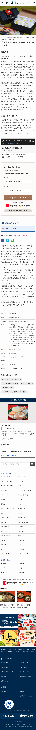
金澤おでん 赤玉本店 (27, 383)
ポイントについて (5, 676)
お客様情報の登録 (23, 662)
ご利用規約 (21, 691)
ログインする (4, 662)
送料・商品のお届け (24, 672)
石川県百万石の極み (8, 387)
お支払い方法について (7, 672)
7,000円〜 (21, 568)
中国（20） (4, 549)
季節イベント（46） (23, 554)
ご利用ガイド (4, 667)
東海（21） (21, 540)
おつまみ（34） (22, 526)
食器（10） (4, 522)
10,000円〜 (4, 572)
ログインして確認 (16, 349)
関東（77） (21, 535)
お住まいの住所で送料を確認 (10, 143)
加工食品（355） (5, 490)
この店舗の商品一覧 (10, 428)
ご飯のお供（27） (5, 526)
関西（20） (4, 545)
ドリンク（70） (5, 495)
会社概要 (3, 691)
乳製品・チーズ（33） (7, 504)
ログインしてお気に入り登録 (18, 211)
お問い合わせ (4, 681)
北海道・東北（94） (6, 535)
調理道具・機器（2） (6, 517)
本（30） (20, 513)
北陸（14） (21, 545)
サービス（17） (22, 517)
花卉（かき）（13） (23, 522)
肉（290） (21, 481)
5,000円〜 (3, 568)
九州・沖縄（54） (5, 554)
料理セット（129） (23, 495)
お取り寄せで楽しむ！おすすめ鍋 (11, 379)
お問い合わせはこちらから (24, 235)
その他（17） (4, 499)
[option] (8, 600)
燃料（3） (3, 513)
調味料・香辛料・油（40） (8, 508)
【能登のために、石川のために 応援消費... (14, 392)
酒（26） (20, 504)
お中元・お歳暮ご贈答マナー (26, 676)
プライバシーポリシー (7, 696)
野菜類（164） (22, 476)
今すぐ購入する (18, 197)
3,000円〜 (21, 563)
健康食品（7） (22, 508)
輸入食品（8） (5, 531)
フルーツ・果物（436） (7, 481)
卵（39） (20, 499)
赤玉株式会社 (12, 313)
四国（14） (21, 549)
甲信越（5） (4, 540)
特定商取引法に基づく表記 (25, 696)
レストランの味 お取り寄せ (10, 383)
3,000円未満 (4, 563)
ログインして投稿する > (10, 455)
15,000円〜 (21, 572)
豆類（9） (21, 486)
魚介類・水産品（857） (7, 486)
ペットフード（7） (23, 531)
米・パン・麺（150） (6, 476)
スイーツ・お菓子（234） (25, 490)
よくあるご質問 (23, 667)
